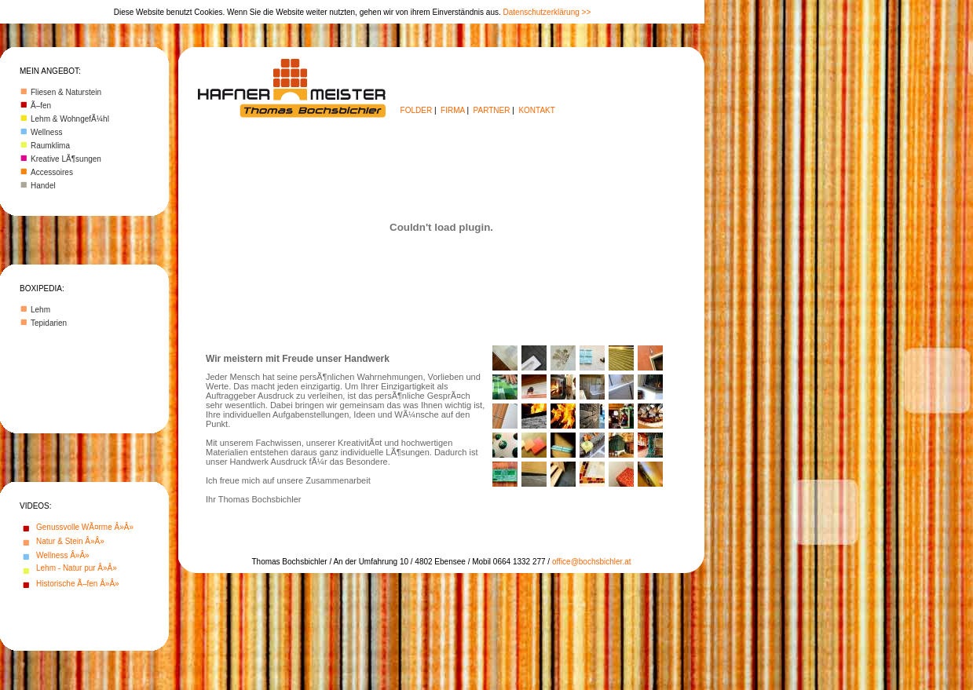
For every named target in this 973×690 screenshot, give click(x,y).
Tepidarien (49, 323)
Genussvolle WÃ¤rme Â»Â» (85, 527)
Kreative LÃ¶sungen (66, 159)
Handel (43, 185)
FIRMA (453, 110)
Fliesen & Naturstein (66, 92)
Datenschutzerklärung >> (547, 12)
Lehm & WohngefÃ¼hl (70, 119)
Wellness (46, 132)
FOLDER (417, 110)
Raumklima (50, 145)
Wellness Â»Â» (63, 555)
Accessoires (52, 172)
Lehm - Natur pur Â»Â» (76, 568)
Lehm (40, 309)
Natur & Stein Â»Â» (70, 541)
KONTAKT (536, 110)
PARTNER (492, 110)
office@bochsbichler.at (591, 561)
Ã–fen (41, 105)
